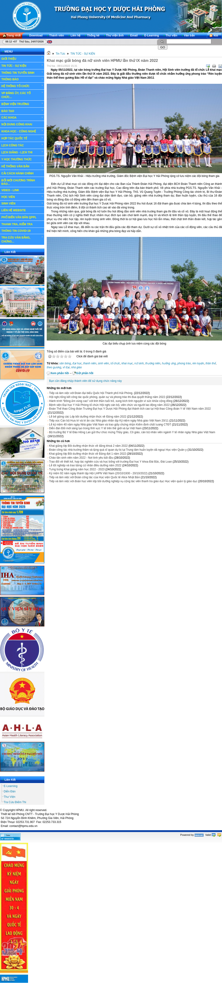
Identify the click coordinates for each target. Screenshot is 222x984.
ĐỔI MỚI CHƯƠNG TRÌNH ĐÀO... (18, 182)
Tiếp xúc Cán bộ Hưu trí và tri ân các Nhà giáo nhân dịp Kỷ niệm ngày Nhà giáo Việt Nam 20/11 (108, 420)
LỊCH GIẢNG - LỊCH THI (22, 152)
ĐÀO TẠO (22, 111)
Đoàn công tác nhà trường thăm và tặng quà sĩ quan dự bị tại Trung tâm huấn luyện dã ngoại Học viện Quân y (118, 449)
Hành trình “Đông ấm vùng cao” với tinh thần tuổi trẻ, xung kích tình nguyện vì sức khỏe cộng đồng (110, 401)
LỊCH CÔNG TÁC (22, 145)
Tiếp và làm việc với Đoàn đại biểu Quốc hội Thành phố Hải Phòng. (91, 393)
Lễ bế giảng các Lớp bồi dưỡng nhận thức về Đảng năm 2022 (87, 416)
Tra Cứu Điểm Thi (15, 802)
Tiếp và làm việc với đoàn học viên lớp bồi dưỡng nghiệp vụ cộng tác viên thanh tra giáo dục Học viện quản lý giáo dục (123, 481)
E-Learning (11, 786)
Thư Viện (9, 796)
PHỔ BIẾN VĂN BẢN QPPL (18, 217)
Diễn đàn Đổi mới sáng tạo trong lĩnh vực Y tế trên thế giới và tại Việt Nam (95, 428)
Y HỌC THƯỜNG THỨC (16, 159)
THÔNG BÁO (22, 79)
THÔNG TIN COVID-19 (16, 230)
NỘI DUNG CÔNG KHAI (16, 124)
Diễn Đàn (9, 791)
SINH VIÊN (22, 203)
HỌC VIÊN (22, 197)
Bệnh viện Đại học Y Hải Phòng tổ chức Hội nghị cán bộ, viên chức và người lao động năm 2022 (109, 405)
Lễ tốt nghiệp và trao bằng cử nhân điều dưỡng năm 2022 (85, 465)
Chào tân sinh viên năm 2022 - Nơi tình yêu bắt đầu (81, 457)
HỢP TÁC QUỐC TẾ (22, 138)
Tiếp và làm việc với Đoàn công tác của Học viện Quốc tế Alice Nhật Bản (94, 477)
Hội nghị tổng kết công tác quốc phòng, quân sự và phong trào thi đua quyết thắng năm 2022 (107, 397)
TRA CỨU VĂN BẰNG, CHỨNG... (22, 239)
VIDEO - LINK (22, 190)
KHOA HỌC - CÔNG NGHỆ (22, 131)
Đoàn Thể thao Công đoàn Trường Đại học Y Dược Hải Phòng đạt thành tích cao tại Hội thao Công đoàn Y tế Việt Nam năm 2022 (130, 408)
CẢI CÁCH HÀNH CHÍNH (17, 173)
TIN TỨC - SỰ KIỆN (22, 65)
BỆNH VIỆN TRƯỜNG (22, 104)
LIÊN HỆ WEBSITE (13, 210)
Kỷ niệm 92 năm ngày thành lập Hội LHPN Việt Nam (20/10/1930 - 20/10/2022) (98, 473)
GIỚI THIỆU (22, 58)
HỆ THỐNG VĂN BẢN (22, 166)
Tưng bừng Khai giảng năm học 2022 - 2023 (76, 469)
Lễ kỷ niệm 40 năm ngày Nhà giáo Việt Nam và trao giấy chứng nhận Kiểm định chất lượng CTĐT (110, 424)
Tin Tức (60, 53)
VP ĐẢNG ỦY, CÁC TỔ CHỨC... (22, 95)
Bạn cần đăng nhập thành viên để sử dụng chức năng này (85, 381)
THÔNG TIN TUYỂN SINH (22, 72)
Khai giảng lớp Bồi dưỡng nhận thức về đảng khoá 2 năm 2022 (88, 445)
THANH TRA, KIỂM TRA (17, 224)
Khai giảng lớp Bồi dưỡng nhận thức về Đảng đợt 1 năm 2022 (87, 453)
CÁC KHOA (22, 117)
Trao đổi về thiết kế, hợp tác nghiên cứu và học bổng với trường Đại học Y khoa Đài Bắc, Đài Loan (110, 461)
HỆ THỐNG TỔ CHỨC (22, 86)
